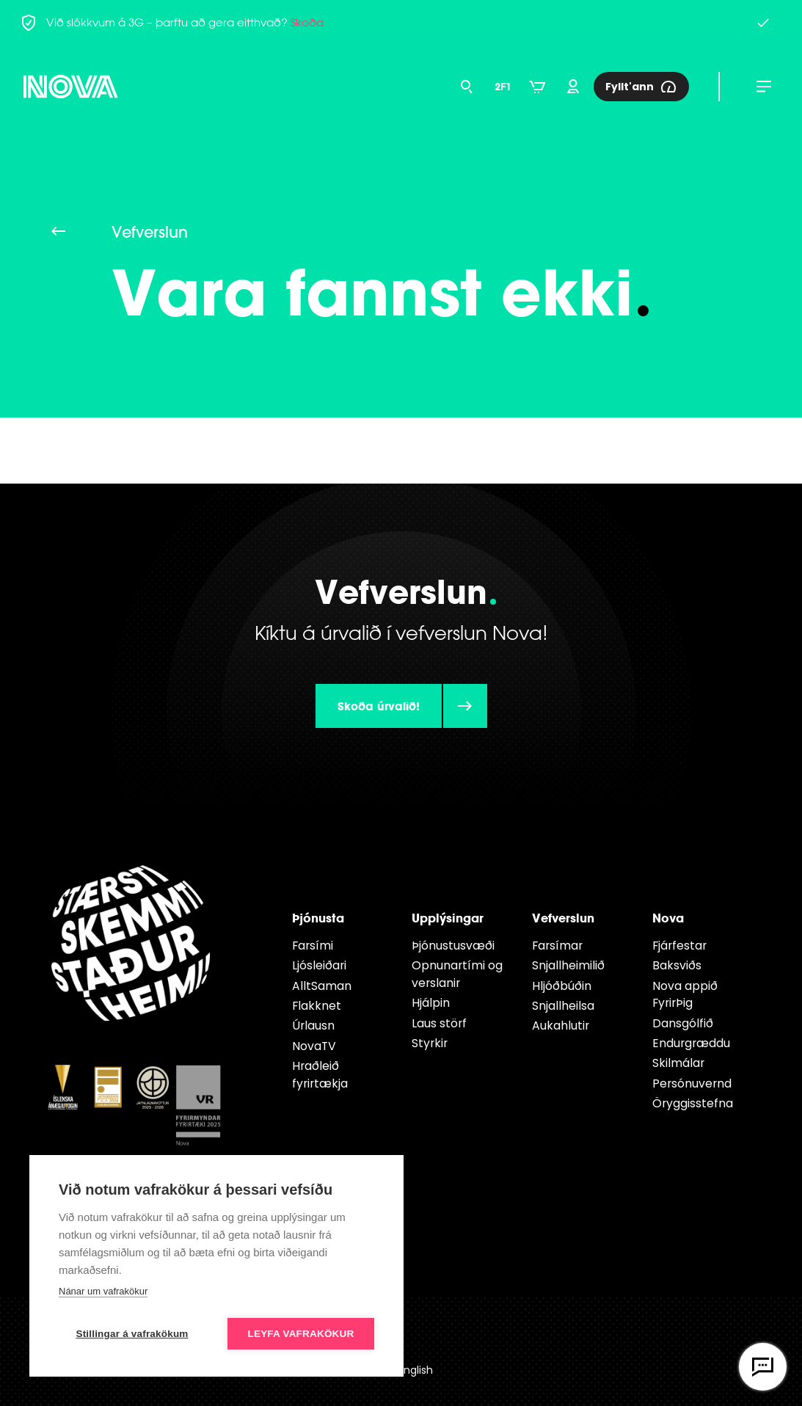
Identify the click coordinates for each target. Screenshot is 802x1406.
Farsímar (557, 945)
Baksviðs (676, 965)
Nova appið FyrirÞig (685, 994)
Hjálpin (431, 1002)
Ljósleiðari (319, 965)
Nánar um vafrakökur (103, 1291)
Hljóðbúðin (561, 985)
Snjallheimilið (568, 965)
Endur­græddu (691, 1043)
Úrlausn (313, 1025)
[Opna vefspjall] (763, 1367)
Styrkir (430, 1043)
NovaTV (314, 1046)
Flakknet (316, 1005)
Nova (668, 917)
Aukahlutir (560, 1025)
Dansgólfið (682, 1023)
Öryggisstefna (692, 1103)
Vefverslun (563, 917)
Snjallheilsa (563, 1005)
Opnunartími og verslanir (457, 974)
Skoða (307, 22)
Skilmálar (678, 1062)
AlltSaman (321, 985)
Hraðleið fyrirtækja (320, 1074)
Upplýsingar (448, 917)
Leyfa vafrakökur (301, 1333)
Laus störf (439, 1023)
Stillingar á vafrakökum (132, 1333)
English (415, 1370)
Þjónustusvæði (453, 945)
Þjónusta (318, 917)
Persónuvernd (692, 1083)
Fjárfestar (679, 945)
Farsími (312, 945)
